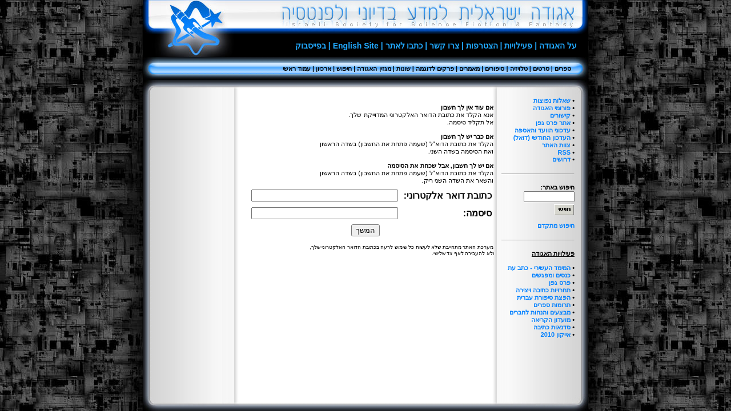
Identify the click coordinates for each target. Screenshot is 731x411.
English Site (356, 45)
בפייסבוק (310, 45)
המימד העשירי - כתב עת (539, 267)
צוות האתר (556, 145)
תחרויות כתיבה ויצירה (543, 290)
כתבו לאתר (404, 45)
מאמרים (469, 68)
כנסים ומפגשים (551, 275)
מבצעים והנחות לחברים (540, 312)
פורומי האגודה (552, 107)
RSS (564, 152)
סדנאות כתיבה (552, 327)
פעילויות (518, 45)
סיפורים (494, 68)
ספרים (563, 68)
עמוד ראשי (297, 68)
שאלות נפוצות (552, 100)
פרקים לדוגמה (435, 68)
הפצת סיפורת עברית (544, 297)
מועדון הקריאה (551, 319)
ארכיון (323, 68)
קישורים (560, 115)
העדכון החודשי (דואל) (542, 137)
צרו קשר (444, 45)
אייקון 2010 (556, 334)
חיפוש (344, 68)
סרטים (541, 68)
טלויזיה (519, 68)
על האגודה (558, 45)
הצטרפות (482, 45)
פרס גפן (560, 282)
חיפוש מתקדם (556, 225)
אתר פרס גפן (553, 122)
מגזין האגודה (374, 68)
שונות (403, 68)
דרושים (561, 159)
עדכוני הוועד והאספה (543, 130)
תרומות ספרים (552, 304)
